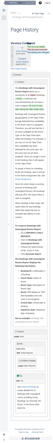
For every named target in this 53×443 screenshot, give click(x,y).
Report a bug (23, 432)
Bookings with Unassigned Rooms (28, 17)
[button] (40, 3)
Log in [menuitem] (47, 3)
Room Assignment (23, 179)
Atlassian (30, 438)
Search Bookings (28, 387)
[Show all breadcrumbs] (19, 13)
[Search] (7, 3)
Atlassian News (37, 432)
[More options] (49, 13)
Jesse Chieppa (22, 51)
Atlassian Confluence (32, 429)
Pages (13, 13)
